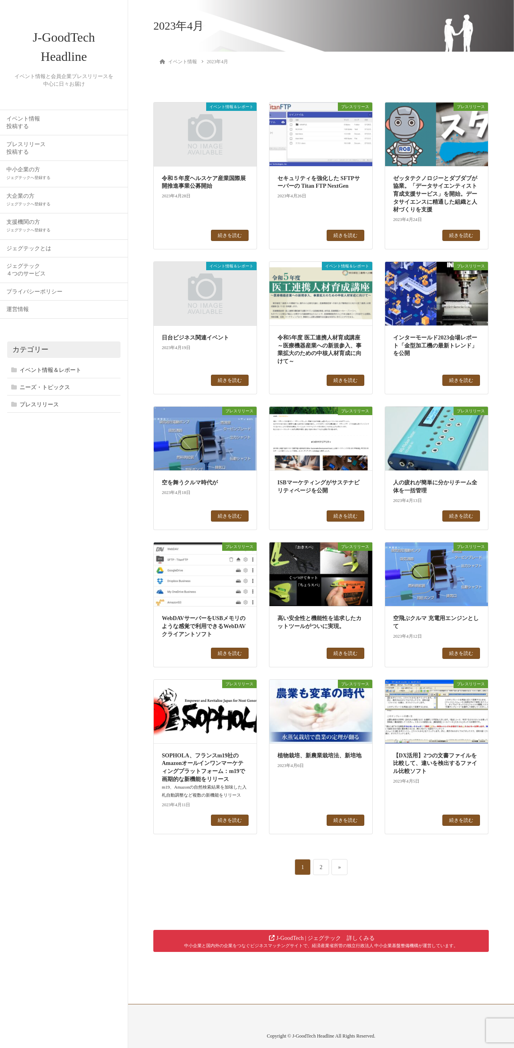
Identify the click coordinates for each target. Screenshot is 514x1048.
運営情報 (17, 310)
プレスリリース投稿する (26, 148)
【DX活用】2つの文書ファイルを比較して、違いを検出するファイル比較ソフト (435, 763)
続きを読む (230, 235)
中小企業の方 (28, 173)
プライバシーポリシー (34, 292)
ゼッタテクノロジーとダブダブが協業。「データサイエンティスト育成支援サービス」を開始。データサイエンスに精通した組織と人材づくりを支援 (435, 194)
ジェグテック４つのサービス (26, 270)
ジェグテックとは (28, 248)
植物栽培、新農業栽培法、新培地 (319, 756)
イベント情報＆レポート (50, 370)
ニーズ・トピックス (45, 387)
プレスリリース (39, 405)
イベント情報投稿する (23, 122)
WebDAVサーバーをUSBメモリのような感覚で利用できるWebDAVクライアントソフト (204, 626)
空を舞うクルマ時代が (190, 483)
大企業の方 (28, 199)
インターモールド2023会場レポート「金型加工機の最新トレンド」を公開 (435, 345)
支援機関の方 (28, 226)
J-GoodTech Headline (64, 47)
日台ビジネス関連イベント (195, 338)
